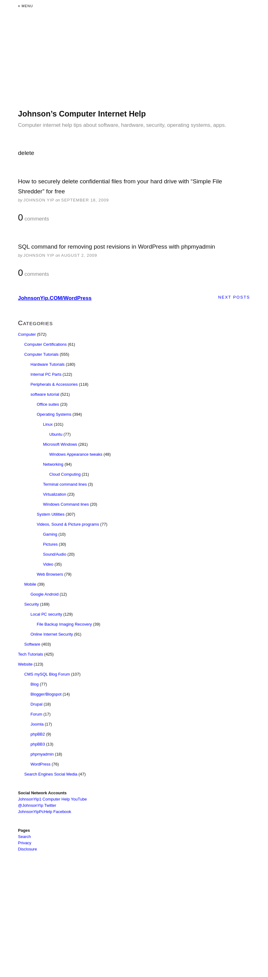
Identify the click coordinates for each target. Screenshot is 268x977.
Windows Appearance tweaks (76, 454)
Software (32, 644)
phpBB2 (38, 734)
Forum (37, 714)
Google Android (45, 594)
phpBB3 (38, 744)
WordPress (41, 764)
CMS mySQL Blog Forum (47, 674)
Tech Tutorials (30, 654)
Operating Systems (54, 414)
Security (31, 604)
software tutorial (45, 394)
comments (33, 217)
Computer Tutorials (41, 354)
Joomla (37, 724)
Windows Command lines (66, 504)
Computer (27, 334)
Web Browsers (50, 574)
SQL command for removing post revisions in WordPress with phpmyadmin (116, 246)
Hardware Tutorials (48, 364)
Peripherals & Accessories (54, 384)
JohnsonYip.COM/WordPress (55, 298)
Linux (48, 424)
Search (24, 836)
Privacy (25, 843)
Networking (53, 464)
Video (48, 564)
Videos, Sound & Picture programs (68, 524)
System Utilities (51, 514)
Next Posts (234, 297)
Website (25, 664)
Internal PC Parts (46, 374)
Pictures (50, 544)
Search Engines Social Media (51, 774)
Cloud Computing (65, 474)
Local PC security (46, 614)
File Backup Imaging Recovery (64, 624)
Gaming (50, 534)
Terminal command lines (65, 484)
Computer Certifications (45, 344)
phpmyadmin (42, 754)
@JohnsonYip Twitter (37, 805)
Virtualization (54, 494)
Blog (35, 684)
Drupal (37, 704)
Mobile (30, 584)
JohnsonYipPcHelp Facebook (44, 811)
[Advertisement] (134, 65)
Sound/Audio (54, 554)
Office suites (48, 404)
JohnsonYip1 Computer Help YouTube (52, 799)
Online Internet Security (52, 634)
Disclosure (27, 849)
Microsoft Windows (60, 444)
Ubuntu (56, 434)
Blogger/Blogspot (46, 694)
